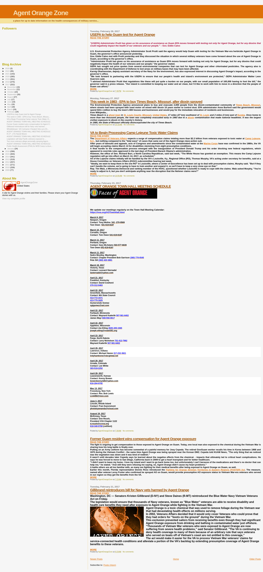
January (11, 149)
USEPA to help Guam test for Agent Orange (122, 34)
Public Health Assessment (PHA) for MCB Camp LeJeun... (29, 146)
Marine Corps (211, 143)
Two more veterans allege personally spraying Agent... (28, 141)
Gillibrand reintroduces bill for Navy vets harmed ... (26, 126)
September (12, 94)
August (10, 97)
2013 (7, 159)
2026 (7, 68)
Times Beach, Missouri (248, 105)
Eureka (241, 115)
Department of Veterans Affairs (111, 138)
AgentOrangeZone (29, 182)
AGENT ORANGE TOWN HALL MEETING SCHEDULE (130, 186)
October (11, 92)
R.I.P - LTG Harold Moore (17, 134)
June (9, 102)
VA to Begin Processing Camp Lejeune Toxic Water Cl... (28, 119)
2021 (7, 74)
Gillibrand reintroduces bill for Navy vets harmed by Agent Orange (139, 490)
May (9, 104)
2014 (7, 156)
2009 (7, 170)
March (10, 109)
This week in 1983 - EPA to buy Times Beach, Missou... (28, 117)
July (9, 99)
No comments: (129, 91)
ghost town (114, 115)
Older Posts (255, 559)
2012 (7, 162)
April (9, 107)
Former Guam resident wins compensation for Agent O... (29, 124)
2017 (7, 84)
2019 (7, 79)
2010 (7, 167)
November (11, 89)
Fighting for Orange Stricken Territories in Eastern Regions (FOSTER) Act (205, 470)
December (11, 87)
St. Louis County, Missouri (137, 115)
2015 (7, 154)
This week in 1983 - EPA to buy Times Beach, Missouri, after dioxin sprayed (146, 101)
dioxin (191, 117)
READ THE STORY (99, 38)
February (11, 112)
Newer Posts (96, 559)
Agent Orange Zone (40, 12)
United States (160, 115)
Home (176, 559)
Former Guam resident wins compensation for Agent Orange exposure (143, 439)
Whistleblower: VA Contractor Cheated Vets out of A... (28, 129)
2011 (7, 165)
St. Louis (204, 115)
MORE (93, 89)
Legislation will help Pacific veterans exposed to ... (26, 139)
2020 (7, 76)
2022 (7, 71)
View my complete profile (13, 198)
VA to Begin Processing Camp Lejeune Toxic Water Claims (134, 133)
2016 (7, 151)
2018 (7, 82)
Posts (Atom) (109, 565)
